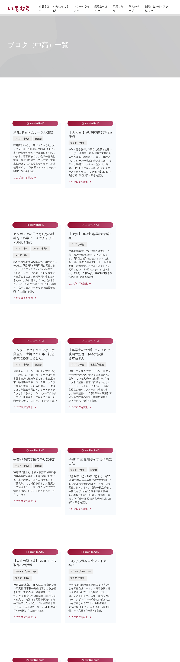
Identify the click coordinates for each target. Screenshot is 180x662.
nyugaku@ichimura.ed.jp (153, 606)
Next (130, 545)
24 (80, 545)
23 (70, 545)
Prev (49, 545)
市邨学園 (44, 10)
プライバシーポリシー (104, 616)
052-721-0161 (146, 611)
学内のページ (134, 9)
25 (90, 545)
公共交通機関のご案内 (150, 600)
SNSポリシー (99, 632)
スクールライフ (82, 10)
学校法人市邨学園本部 (63, 599)
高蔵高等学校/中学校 (62, 593)
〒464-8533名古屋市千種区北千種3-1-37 (153, 591)
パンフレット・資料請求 (105, 588)
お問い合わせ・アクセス (156, 10)
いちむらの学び (61, 10)
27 (109, 545)
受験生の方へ (101, 10)
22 (60, 545)
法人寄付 (97, 599)
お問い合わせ (99, 593)
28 (119, 545)
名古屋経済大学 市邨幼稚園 (66, 604)
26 (99, 545)
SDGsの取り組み (101, 627)
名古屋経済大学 (59, 588)
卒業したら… (118, 9)
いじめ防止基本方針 (103, 621)
